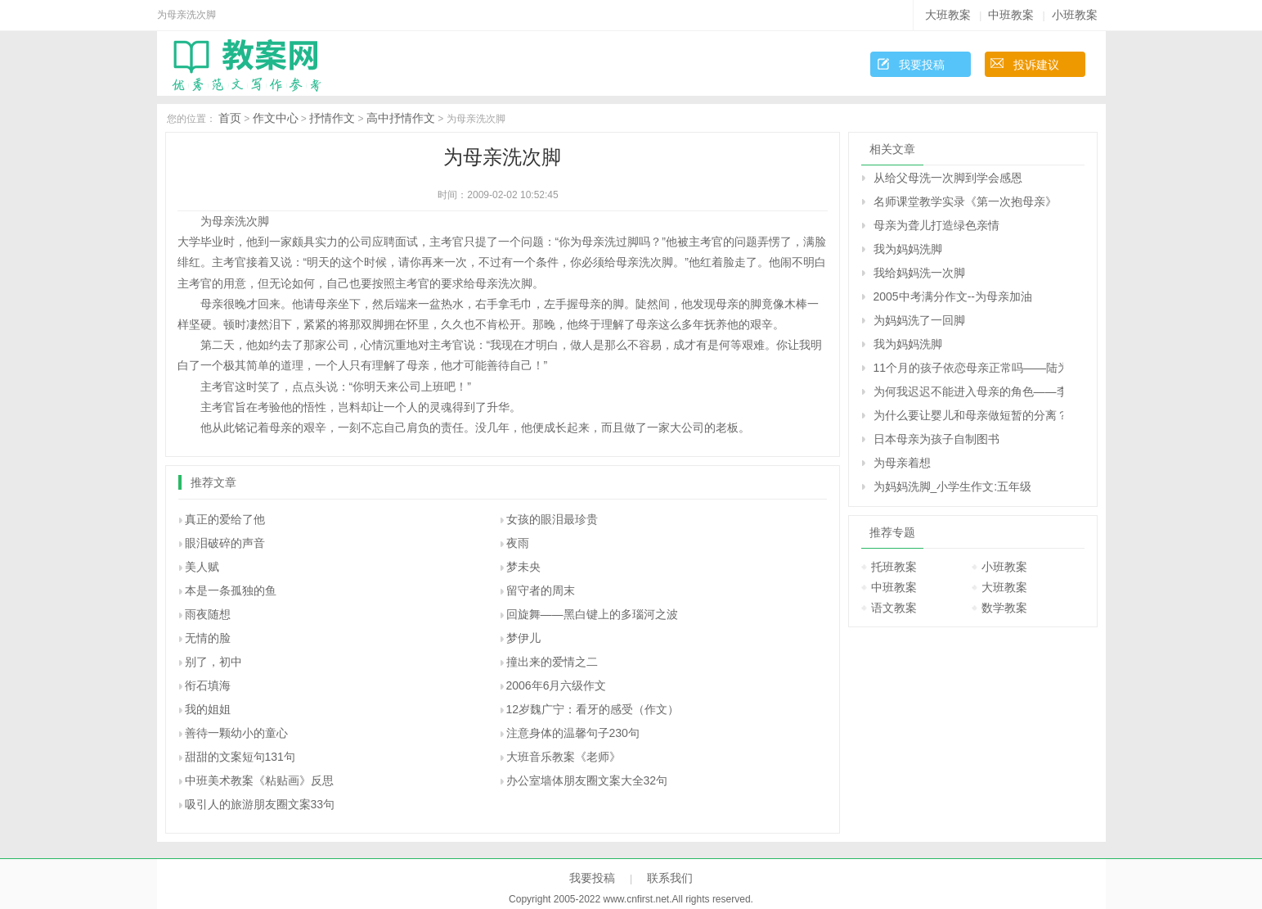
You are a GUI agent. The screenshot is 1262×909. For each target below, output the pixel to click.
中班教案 (1011, 14)
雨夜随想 (208, 614)
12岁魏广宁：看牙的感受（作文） (593, 709)
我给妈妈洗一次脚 (919, 272)
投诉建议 (1036, 64)
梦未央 (523, 566)
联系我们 (670, 877)
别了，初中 (213, 661)
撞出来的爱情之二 (552, 661)
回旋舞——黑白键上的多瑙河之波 (592, 614)
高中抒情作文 (400, 117)
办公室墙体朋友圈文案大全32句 (587, 780)
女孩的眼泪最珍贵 (552, 519)
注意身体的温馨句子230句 (573, 732)
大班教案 (948, 14)
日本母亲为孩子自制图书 (936, 438)
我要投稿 (922, 64)
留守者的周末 (540, 590)
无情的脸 (208, 637)
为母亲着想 (902, 462)
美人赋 (202, 566)
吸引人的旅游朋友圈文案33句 (260, 804)
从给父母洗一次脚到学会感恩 (948, 177)
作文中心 (276, 117)
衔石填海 (208, 685)
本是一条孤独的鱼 (230, 590)
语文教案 (894, 607)
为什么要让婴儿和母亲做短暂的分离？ (968, 415)
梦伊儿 (523, 637)
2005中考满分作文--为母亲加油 (953, 296)
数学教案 (1004, 607)
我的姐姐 (208, 709)
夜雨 (517, 542)
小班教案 (1075, 14)
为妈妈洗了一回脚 (919, 320)
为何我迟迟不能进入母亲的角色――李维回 (968, 391)
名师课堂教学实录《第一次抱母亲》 (965, 201)
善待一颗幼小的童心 (236, 732)
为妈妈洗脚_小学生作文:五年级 (953, 486)
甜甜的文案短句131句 (240, 756)
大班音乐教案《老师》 (563, 756)
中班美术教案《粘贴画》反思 (259, 780)
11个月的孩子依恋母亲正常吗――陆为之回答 (968, 367)
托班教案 (894, 566)
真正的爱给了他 (225, 519)
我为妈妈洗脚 (908, 249)
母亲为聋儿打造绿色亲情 (936, 225)
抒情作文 (332, 117)
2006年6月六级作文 (556, 685)
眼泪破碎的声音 (225, 542)
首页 (229, 117)
